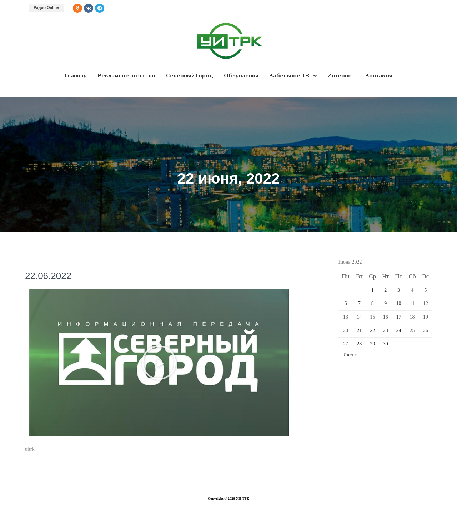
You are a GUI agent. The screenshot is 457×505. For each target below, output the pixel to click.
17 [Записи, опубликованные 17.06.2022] (398, 317)
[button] (159, 362)
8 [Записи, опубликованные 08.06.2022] (372, 303)
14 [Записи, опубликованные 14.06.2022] (359, 317)
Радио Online (46, 7)
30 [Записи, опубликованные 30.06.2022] (385, 343)
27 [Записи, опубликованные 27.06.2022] (345, 343)
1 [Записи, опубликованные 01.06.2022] (372, 290)
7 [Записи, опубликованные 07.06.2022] (359, 303)
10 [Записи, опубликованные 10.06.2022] (398, 303)
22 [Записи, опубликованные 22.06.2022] (372, 330)
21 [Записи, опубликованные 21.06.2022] (359, 330)
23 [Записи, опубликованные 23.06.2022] (385, 330)
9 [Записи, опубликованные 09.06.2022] (385, 303)
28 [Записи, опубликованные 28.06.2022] (359, 343)
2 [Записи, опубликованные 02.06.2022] (385, 290)
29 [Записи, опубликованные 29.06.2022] (372, 343)
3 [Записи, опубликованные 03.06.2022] (398, 290)
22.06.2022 (48, 275)
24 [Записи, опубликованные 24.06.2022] (398, 330)
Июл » (350, 354)
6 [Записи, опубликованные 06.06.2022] (345, 303)
